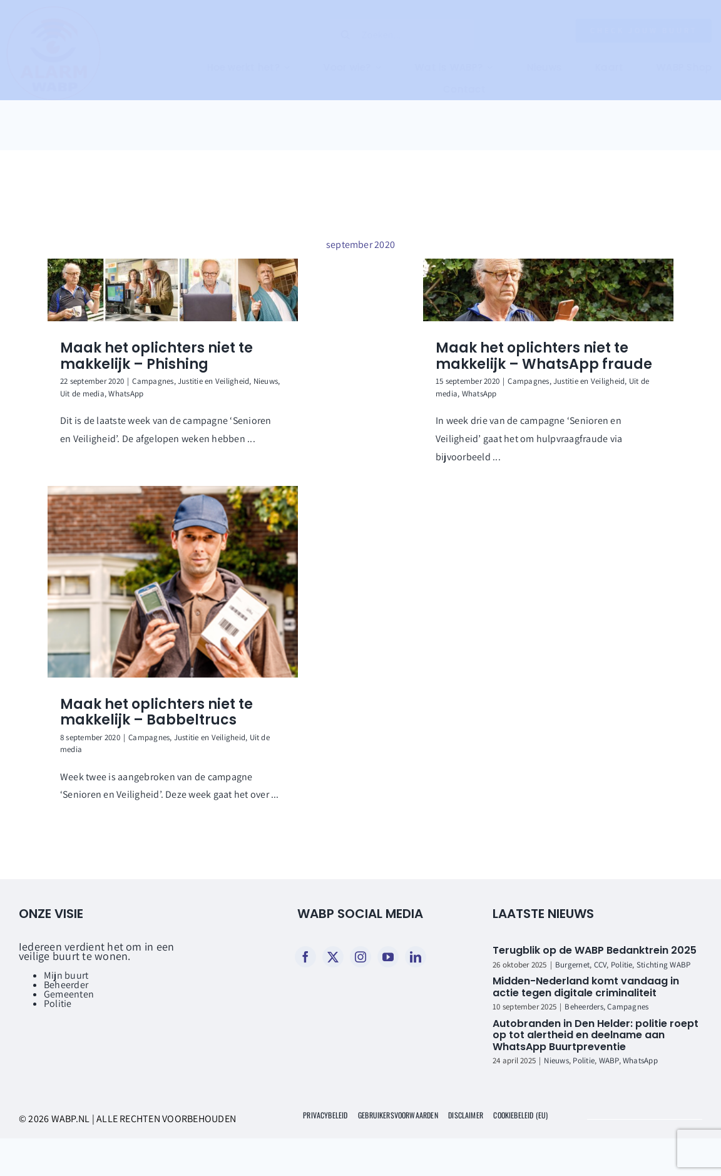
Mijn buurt (66, 975)
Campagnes (152, 381)
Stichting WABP (663, 964)
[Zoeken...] (392, 34)
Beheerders (584, 1006)
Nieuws (265, 381)
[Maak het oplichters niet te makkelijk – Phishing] (173, 290)
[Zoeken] (335, 34)
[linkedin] (415, 956)
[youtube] (388, 956)
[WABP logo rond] (63, 11)
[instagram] (360, 956)
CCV (600, 964)
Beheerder (66, 984)
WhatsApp (125, 393)
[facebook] (305, 956)
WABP (609, 1060)
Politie (58, 1003)
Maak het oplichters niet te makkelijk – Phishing (156, 356)
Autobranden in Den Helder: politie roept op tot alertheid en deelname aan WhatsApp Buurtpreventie (595, 1035)
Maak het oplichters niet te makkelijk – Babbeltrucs (156, 712)
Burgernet (572, 964)
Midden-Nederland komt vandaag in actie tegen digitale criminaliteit (586, 987)
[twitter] (333, 956)
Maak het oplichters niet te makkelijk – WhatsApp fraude (544, 356)
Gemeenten (69, 994)
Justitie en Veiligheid (213, 381)
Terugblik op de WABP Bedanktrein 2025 (595, 950)
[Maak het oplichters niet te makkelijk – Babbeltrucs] (173, 582)
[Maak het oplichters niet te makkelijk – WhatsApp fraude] (548, 290)
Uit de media (82, 393)
